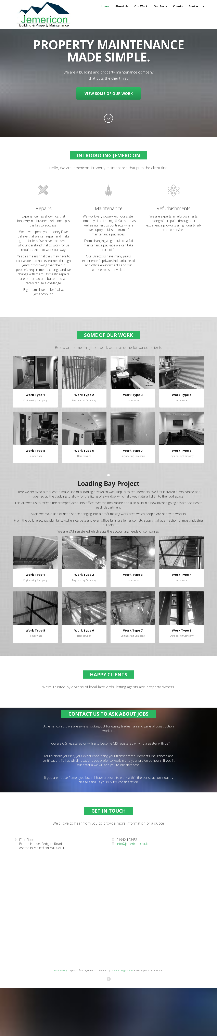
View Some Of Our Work (109, 93)
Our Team (160, 6)
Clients (178, 6)
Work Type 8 (181, 450)
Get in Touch (108, 810)
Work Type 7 (133, 450)
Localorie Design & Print (122, 970)
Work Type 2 (84, 395)
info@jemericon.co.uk (130, 844)
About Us (121, 6)
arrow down (108, 118)
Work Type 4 (181, 395)
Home (105, 6)
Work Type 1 (35, 395)
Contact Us (196, 6)
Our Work (141, 6)
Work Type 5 (35, 450)
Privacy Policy (60, 970)
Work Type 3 (133, 395)
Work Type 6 (84, 450)
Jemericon (41, 14)
